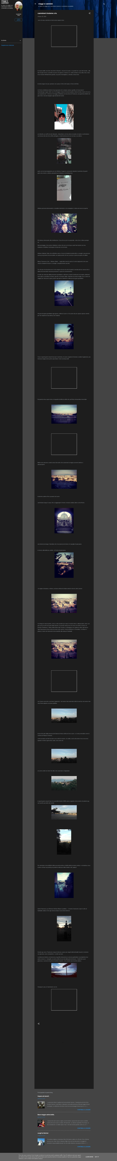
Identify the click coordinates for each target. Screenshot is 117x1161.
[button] (89, 13)
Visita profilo (19, 20)
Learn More (89, 1157)
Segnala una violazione (7, 45)
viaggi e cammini (45, 4)
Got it (97, 1157)
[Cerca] (104, 4)
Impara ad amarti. (43, 1096)
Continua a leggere (83, 1109)
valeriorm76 (18, 14)
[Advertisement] (100, 34)
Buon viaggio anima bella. (46, 1114)
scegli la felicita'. (43, 1133)
